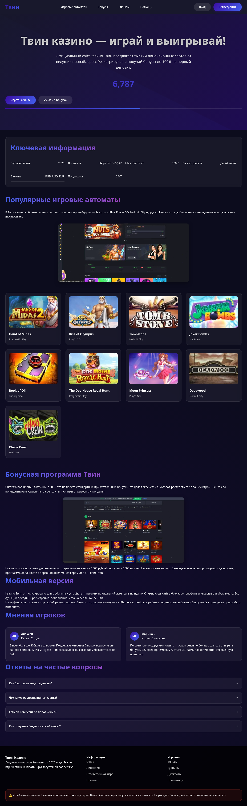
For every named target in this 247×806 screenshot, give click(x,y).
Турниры (173, 768)
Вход (202, 7)
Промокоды (176, 780)
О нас (90, 762)
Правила (92, 780)
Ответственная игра (99, 774)
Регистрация (227, 7)
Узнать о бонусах (55, 100)
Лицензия (93, 768)
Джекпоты (174, 774)
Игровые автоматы (74, 7)
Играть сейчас (21, 100)
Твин (12, 7)
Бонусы (103, 7)
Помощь (146, 7)
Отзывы (124, 7)
